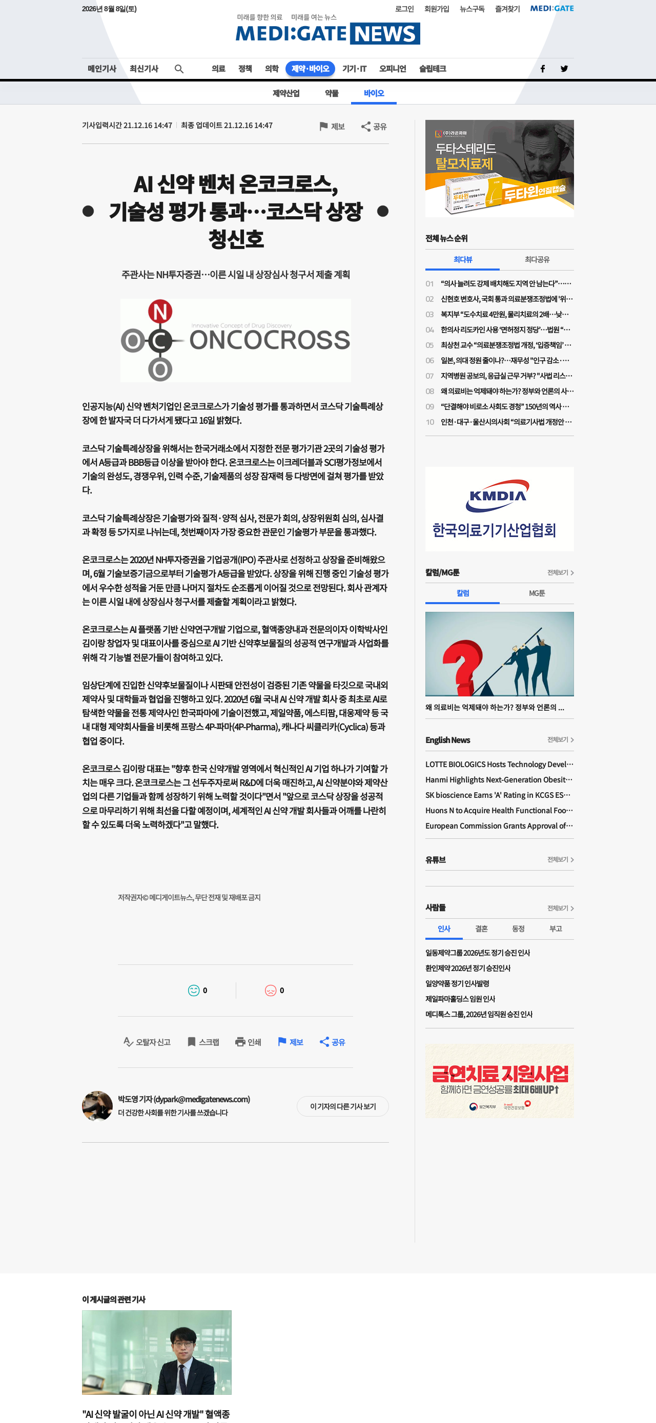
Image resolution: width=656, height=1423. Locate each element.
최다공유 (537, 259)
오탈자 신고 (153, 1042)
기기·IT (354, 68)
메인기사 (102, 68)
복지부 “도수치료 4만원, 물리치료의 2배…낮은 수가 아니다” (507, 314)
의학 (271, 68)
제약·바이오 (310, 68)
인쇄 (254, 1042)
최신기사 (144, 68)
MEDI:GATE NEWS (328, 29)
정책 (245, 68)
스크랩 (209, 1042)
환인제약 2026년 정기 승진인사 (467, 968)
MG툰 (537, 593)
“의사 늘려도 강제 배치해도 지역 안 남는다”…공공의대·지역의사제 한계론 (507, 283)
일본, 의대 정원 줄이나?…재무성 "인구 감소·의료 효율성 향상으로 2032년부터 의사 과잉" (507, 360)
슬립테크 (432, 68)
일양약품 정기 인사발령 (457, 983)
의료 (218, 68)
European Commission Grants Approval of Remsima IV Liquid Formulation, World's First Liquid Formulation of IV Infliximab (499, 825)
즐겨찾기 (507, 8)
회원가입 (436, 8)
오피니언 (392, 68)
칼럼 (463, 593)
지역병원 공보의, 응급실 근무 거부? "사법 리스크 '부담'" (507, 375)
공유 (379, 126)
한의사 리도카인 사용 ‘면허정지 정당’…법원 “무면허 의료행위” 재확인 (507, 329)
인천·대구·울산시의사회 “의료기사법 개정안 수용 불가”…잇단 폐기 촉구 (507, 422)
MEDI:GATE (552, 8)
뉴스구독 (472, 8)
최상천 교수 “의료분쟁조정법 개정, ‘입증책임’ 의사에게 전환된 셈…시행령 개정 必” (507, 345)
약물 (331, 93)
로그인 (404, 8)
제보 (337, 126)
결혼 (481, 928)
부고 (555, 928)
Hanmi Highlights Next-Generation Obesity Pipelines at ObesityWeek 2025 (499, 779)
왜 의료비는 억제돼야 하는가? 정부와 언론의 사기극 (507, 391)
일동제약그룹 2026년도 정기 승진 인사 (477, 952)
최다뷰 (463, 259)
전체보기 (557, 572)
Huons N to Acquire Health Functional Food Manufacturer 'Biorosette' (499, 810)
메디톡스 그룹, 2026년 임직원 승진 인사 (478, 1014)
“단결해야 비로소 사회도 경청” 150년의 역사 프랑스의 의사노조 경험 (507, 406)
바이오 (374, 93)
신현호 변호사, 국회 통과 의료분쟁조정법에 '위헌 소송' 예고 (507, 299)
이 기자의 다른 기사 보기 (343, 1106)
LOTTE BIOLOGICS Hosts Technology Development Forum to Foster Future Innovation (499, 764)
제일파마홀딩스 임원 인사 (460, 999)
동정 (518, 928)
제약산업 (286, 93)
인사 (444, 928)
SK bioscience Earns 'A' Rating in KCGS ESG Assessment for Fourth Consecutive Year (499, 795)
